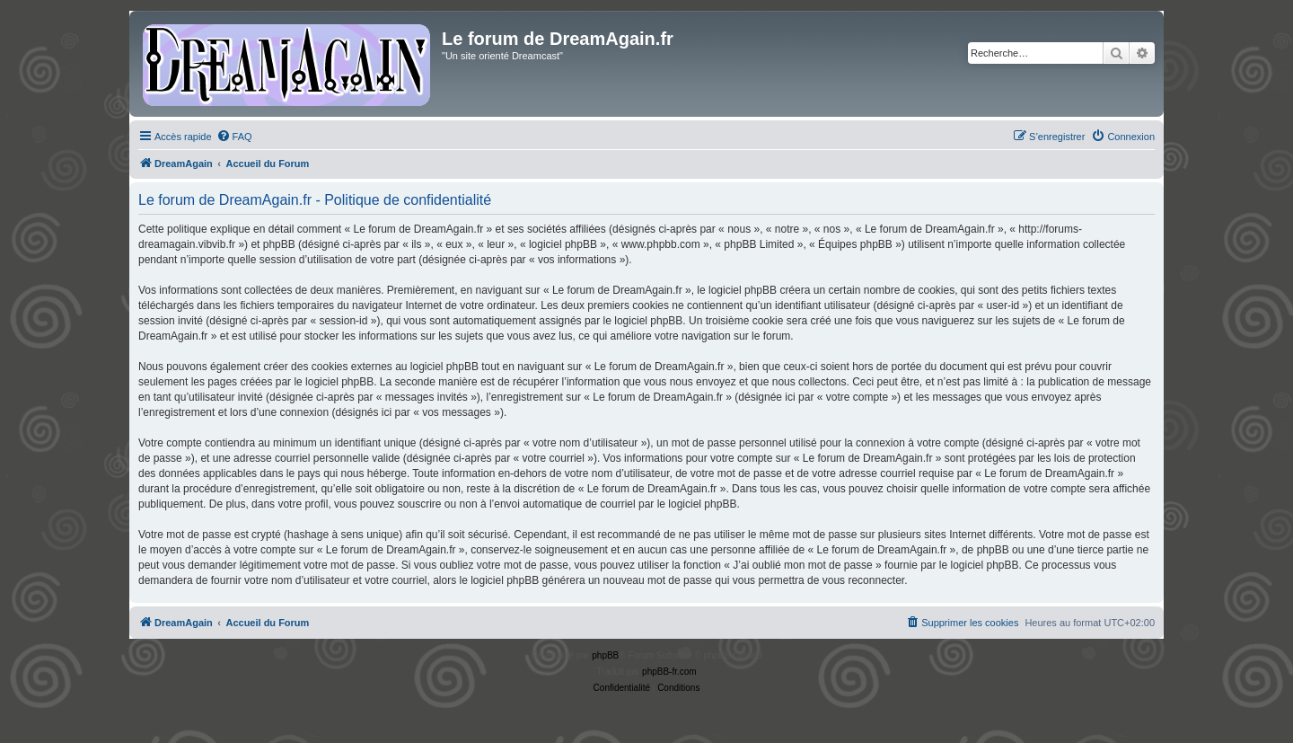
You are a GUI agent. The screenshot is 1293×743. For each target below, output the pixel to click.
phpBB (605, 655)
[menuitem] (234, 136)
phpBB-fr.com (669, 672)
